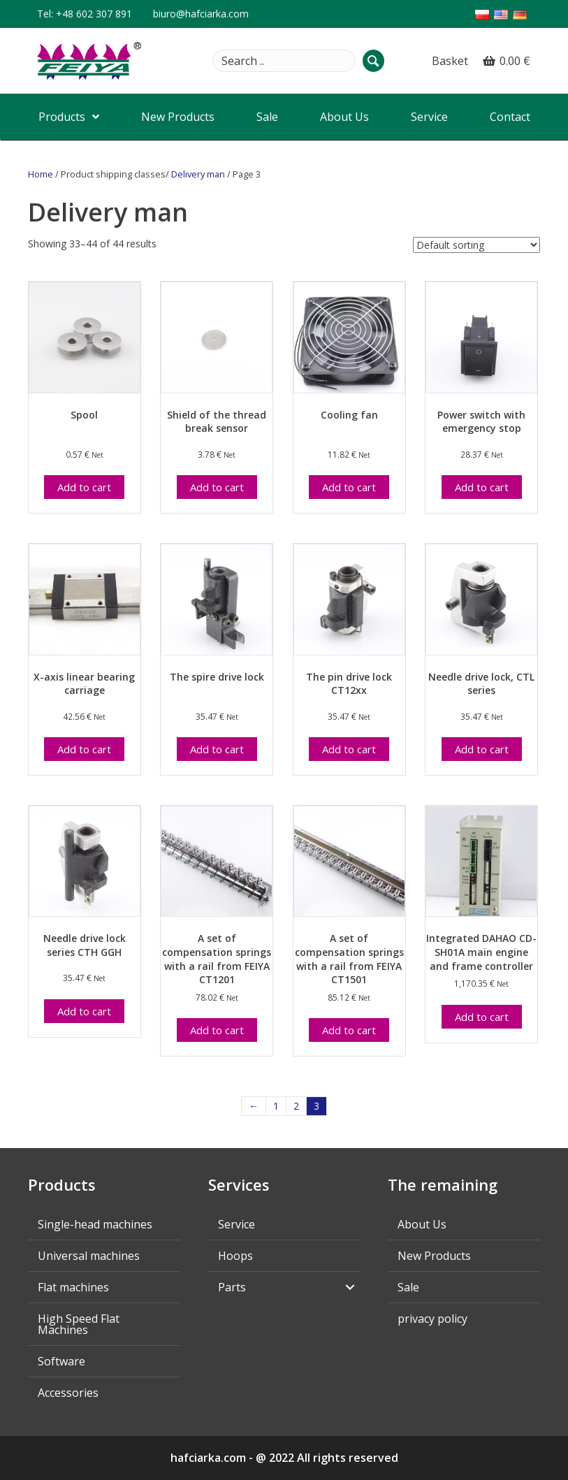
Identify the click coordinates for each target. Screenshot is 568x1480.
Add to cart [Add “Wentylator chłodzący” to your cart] (349, 487)
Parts (232, 1287)
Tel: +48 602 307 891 (84, 13)
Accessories (68, 1392)
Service (236, 1224)
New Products (434, 1255)
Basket (450, 60)
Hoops (235, 1255)
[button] (373, 60)
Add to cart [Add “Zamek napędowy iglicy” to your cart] (217, 749)
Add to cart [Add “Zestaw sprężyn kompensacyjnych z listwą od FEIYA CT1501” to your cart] (349, 1030)
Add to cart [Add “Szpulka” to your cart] (84, 487)
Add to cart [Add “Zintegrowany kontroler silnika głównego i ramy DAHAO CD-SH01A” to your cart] (482, 1017)
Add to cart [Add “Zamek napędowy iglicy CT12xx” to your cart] (349, 749)
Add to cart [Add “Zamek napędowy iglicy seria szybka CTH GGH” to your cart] (84, 1011)
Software (61, 1361)
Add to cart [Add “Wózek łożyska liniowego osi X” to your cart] (84, 749)
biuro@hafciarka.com (201, 13)
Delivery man (198, 174)
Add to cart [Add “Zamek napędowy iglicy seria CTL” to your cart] (482, 749)
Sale (408, 1287)
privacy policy (432, 1318)
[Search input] (284, 61)
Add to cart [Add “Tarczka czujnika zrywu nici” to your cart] (217, 487)
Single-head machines (95, 1224)
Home (40, 174)
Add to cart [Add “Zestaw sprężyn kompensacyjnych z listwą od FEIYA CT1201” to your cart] (217, 1030)
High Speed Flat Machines (78, 1324)
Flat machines (73, 1287)
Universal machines (89, 1255)
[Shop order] (476, 245)
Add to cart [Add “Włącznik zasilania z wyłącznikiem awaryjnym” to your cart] (482, 487)
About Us (422, 1224)
